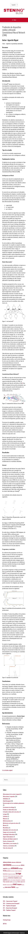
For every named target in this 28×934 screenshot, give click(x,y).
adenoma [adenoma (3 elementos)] (13, 862)
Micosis (5, 825)
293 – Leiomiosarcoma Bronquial (11, 903)
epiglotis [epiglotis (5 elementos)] (5, 868)
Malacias (5, 819)
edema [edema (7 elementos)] (22, 865)
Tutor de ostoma (7, 848)
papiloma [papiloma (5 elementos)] (5, 880)
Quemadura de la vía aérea (9, 830)
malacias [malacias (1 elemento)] (21, 876)
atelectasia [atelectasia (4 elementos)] (18, 862)
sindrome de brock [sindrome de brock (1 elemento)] (9, 884)
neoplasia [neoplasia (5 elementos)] (16, 878)
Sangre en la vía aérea (8, 832)
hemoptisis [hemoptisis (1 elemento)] (20, 870)
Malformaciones (7, 821)
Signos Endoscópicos (8, 837)
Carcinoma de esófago (8, 807)
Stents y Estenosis (7, 841)
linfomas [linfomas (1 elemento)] (9, 876)
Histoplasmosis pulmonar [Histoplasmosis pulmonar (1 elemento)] (11, 874)
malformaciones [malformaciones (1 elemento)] (5, 878)
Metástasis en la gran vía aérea (10, 823)
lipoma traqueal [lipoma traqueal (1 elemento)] (13, 876)
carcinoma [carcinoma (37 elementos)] (7, 864)
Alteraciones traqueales (9, 796)
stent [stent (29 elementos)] (15, 884)
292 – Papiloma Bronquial (9, 906)
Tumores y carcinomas (8, 846)
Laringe (5, 814)
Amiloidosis (6, 799)
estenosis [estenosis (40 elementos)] (14, 868)
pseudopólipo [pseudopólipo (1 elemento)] (23, 880)
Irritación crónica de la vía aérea (11, 812)
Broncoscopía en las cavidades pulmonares (13, 803)
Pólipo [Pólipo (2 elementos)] (4, 881)
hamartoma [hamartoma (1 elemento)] (12, 870)
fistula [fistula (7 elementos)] (4, 871)
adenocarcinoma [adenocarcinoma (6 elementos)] (7, 862)
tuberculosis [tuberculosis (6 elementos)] (8, 887)
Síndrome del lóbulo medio (9, 839)
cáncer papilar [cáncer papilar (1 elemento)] (18, 865)
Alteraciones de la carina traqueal (11, 794)
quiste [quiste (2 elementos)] (11, 881)
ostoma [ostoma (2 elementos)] (20, 878)
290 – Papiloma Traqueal (9, 910)
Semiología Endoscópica (9, 834)
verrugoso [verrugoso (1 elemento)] (17, 887)
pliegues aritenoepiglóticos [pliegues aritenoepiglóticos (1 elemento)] (17, 880)
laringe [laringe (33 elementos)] (18, 873)
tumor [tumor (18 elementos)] (13, 887)
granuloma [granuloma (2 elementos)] (9, 871)
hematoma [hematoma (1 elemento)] (16, 870)
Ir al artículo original (7, 770)
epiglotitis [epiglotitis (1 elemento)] (9, 868)
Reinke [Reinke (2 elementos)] (18, 881)
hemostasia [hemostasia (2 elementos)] (5, 874)
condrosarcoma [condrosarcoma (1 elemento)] (13, 865)
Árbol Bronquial (7, 801)
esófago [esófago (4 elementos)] (20, 868)
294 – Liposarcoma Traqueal (10, 901)
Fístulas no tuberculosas (9, 810)
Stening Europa (6, 920)
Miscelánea (6, 828)
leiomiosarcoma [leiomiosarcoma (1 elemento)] (5, 876)
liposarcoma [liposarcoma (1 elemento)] (18, 876)
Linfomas (5, 816)
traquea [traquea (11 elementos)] (19, 884)
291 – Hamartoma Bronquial (10, 908)
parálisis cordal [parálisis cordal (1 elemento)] (10, 880)
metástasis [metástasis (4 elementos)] (11, 878)
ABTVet (5, 924)
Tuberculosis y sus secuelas (10, 843)
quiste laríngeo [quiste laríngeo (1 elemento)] (15, 881)
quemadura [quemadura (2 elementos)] (8, 881)
